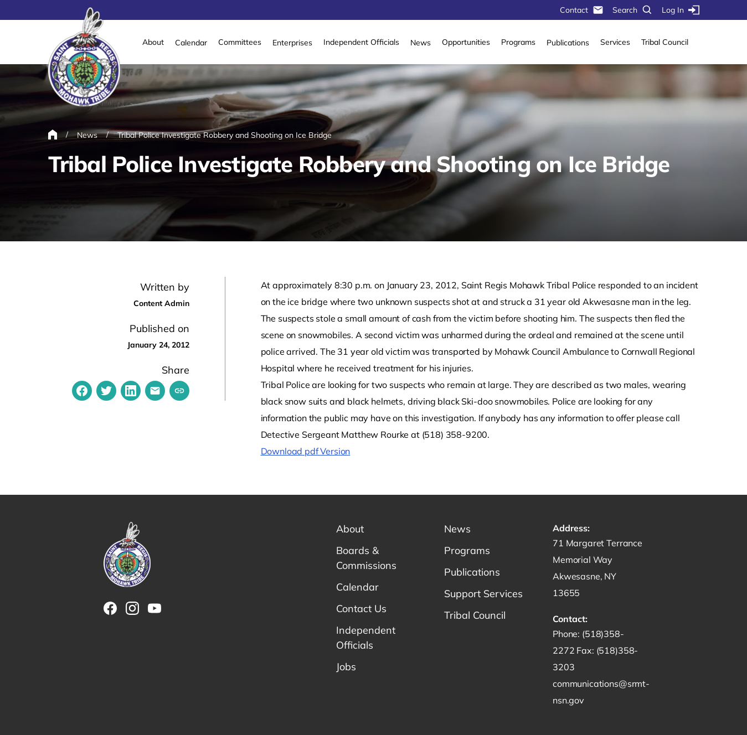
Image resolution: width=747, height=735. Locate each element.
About (153, 42)
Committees (239, 42)
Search (632, 9)
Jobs (346, 666)
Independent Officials (361, 42)
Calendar (191, 43)
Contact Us (361, 608)
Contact (582, 9)
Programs (518, 42)
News (420, 43)
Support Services (483, 593)
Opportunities (466, 42)
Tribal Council (664, 42)
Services (615, 42)
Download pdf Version (306, 451)
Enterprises (292, 43)
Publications (568, 43)
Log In (680, 9)
